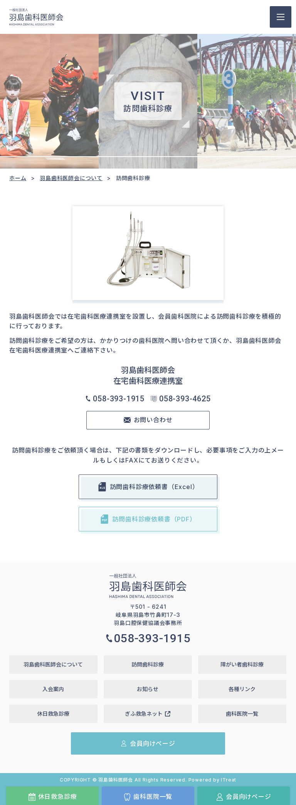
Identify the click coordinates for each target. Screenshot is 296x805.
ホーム (17, 178)
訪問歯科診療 (147, 664)
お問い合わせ (148, 420)
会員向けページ (243, 797)
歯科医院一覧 (147, 797)
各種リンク (242, 689)
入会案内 (53, 689)
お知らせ (147, 689)
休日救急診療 (52, 797)
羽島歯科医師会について (71, 178)
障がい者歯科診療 (242, 664)
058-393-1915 (115, 398)
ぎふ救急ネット (147, 713)
